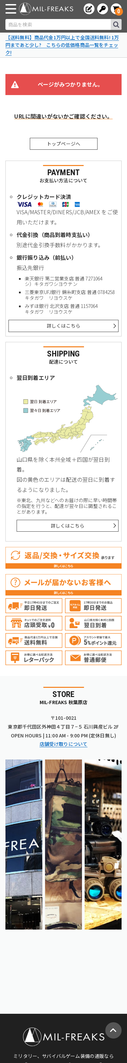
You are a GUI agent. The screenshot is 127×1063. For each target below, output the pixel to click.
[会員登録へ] (89, 8)
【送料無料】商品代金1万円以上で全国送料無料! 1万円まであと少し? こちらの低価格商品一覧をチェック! (62, 44)
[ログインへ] (102, 8)
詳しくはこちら (63, 325)
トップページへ (63, 143)
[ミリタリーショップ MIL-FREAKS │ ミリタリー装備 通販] (46, 9)
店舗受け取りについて (64, 743)
